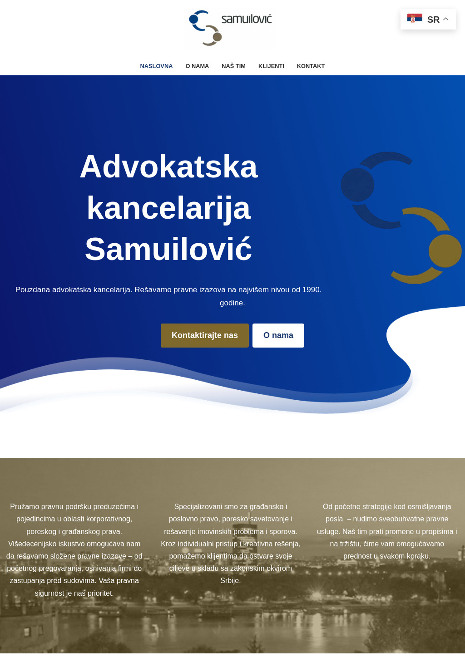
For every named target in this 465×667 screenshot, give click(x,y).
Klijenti (271, 66)
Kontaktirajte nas (205, 335)
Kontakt (311, 66)
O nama (197, 66)
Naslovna (156, 66)
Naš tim (234, 66)
